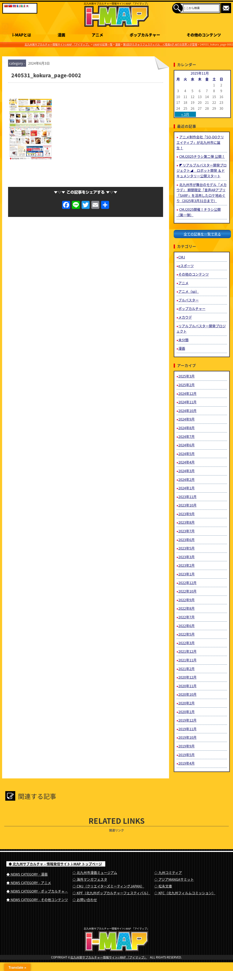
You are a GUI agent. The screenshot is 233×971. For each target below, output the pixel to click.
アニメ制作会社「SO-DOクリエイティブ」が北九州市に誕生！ (200, 142)
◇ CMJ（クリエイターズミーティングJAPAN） (108, 886)
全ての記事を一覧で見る (202, 233)
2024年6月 (186, 444)
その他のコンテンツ (193, 274)
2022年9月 (186, 599)
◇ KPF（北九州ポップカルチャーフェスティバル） (111, 892)
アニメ (183, 282)
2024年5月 (186, 453)
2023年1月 (186, 573)
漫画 (181, 348)
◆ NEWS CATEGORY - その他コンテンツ (37, 899)
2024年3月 (186, 470)
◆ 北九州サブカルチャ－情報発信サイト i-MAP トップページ (55, 863)
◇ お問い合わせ (84, 899)
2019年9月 (186, 746)
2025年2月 (186, 384)
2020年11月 (187, 685)
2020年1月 (186, 711)
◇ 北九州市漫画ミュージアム (94, 872)
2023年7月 (186, 530)
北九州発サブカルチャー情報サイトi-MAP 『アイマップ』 (108, 966)
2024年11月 (187, 401)
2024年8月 (186, 427)
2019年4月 (186, 763)
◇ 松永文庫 (163, 886)
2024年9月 (186, 419)
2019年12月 (187, 720)
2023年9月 (186, 513)
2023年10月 (187, 505)
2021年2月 (186, 668)
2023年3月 (186, 556)
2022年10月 (187, 591)
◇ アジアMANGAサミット (174, 879)
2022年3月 (186, 642)
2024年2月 (186, 479)
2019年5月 (186, 754)
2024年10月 (187, 410)
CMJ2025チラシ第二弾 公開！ (202, 156)
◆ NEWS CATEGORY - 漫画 (27, 874)
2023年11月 (187, 496)
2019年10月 (187, 737)
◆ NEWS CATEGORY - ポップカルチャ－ (37, 891)
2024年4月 (186, 462)
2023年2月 (186, 565)
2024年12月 (187, 393)
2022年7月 (186, 617)
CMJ (181, 257)
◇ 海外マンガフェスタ (89, 879)
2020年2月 (186, 703)
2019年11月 (187, 728)
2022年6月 (186, 625)
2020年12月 (187, 677)
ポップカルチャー (191, 308)
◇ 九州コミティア (168, 872)
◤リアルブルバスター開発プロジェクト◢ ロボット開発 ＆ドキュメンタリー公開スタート (201, 170)
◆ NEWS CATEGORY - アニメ (28, 882)
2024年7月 (186, 436)
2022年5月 (186, 634)
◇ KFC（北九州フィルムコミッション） (184, 892)
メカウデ (185, 317)
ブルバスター (188, 300)
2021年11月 (187, 660)
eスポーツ (186, 265)
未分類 (183, 339)
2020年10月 (187, 694)
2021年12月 (187, 651)
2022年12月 (187, 582)
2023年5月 (186, 548)
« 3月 (185, 114)
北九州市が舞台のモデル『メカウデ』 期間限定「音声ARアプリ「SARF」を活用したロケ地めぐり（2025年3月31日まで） (201, 192)
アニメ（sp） (188, 291)
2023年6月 (186, 539)
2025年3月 (186, 376)
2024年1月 (186, 487)
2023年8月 (186, 522)
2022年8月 (186, 608)
